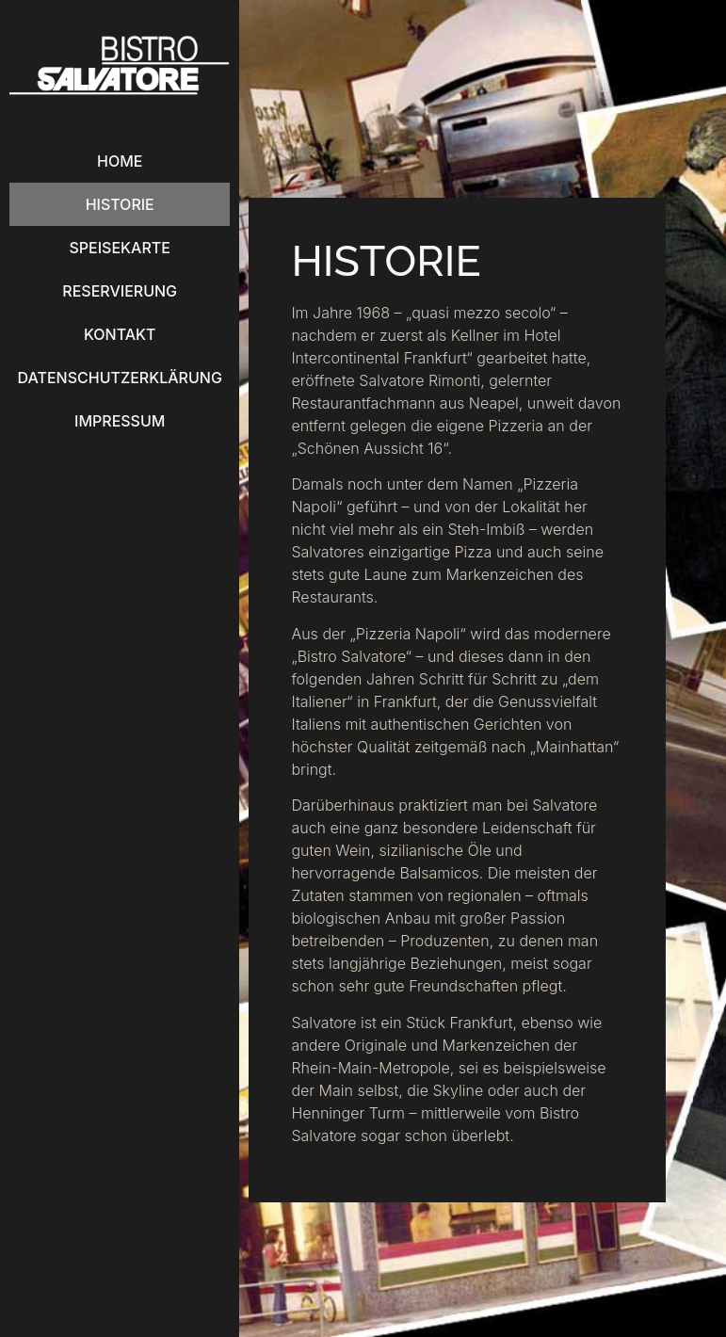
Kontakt (120, 334)
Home (119, 161)
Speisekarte (120, 247)
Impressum (119, 420)
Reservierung (119, 291)
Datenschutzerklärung (120, 377)
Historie (120, 204)
